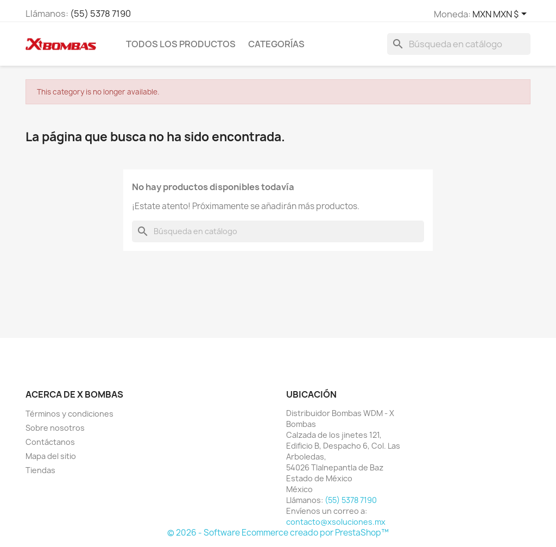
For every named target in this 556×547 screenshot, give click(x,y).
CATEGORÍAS (276, 44)
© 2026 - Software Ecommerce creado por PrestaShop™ (278, 532)
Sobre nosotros (55, 428)
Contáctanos (50, 442)
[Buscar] (458, 44)
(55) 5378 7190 (100, 14)
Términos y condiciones (69, 413)
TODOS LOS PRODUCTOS (181, 44)
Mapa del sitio (51, 456)
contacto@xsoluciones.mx (336, 522)
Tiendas (40, 470)
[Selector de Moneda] (501, 14)
